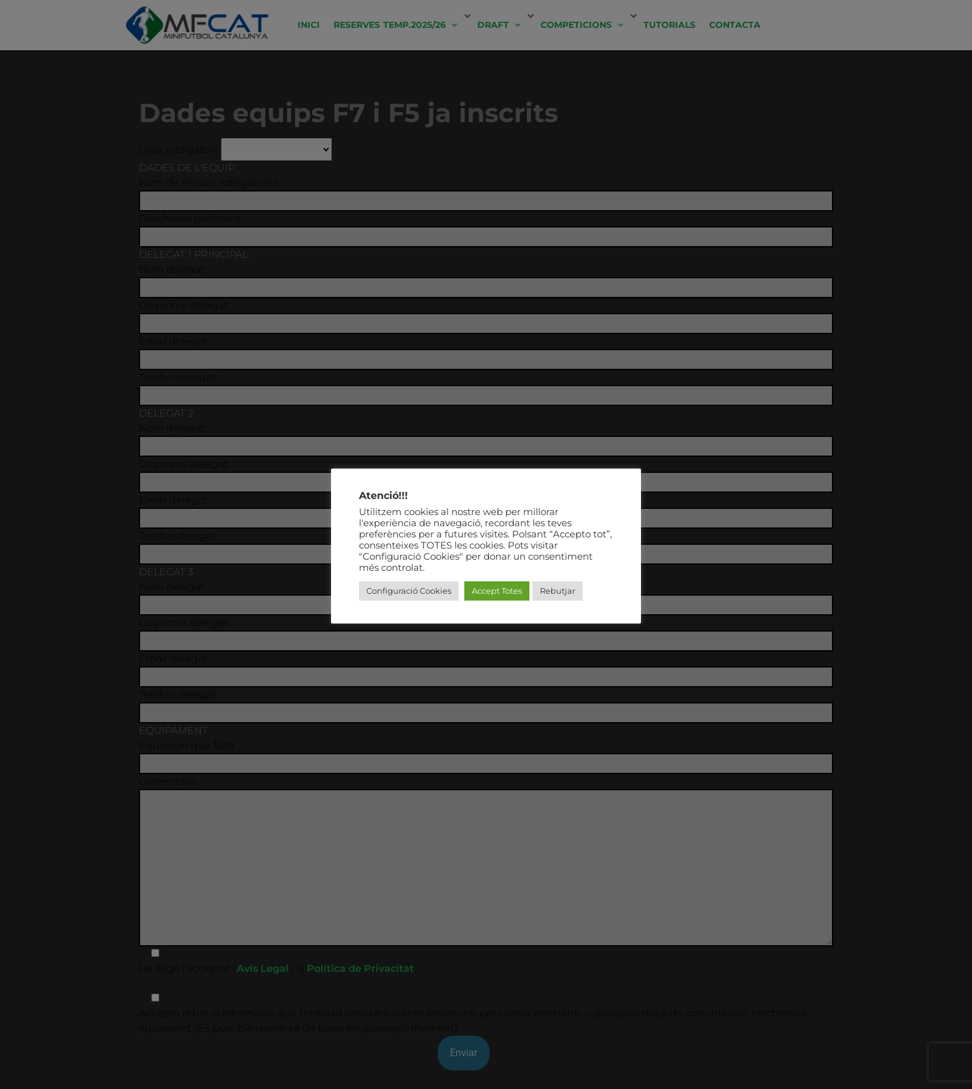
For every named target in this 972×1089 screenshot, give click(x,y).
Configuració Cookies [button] (408, 591)
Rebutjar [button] (557, 591)
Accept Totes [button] (497, 591)
